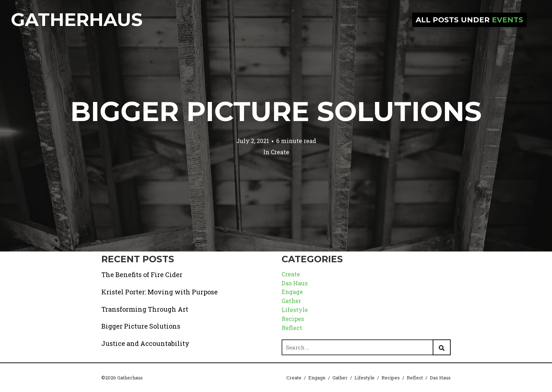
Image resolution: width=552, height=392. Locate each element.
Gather (291, 300)
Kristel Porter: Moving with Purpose (159, 292)
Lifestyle (295, 309)
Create (280, 152)
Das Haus (295, 283)
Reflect (292, 327)
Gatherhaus (76, 20)
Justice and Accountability (145, 343)
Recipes (293, 318)
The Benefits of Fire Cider (141, 274)
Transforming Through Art (144, 309)
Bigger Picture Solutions (276, 111)
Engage (292, 291)
